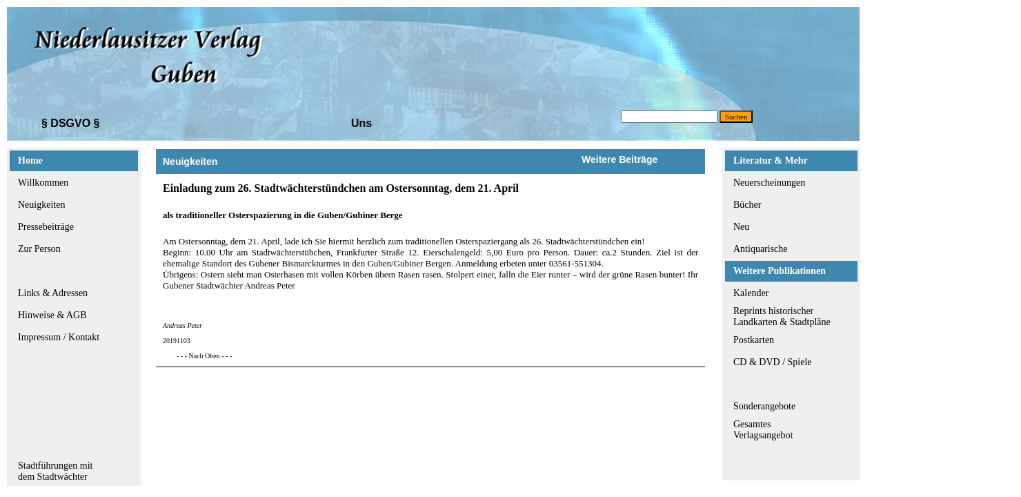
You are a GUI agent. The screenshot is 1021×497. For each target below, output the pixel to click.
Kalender (751, 293)
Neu (741, 227)
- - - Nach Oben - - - (204, 356)
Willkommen (43, 182)
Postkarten (753, 340)
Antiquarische (760, 249)
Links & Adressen (53, 293)
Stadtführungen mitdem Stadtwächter (55, 471)
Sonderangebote (764, 406)
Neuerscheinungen (769, 182)
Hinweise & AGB (52, 315)
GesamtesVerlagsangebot (763, 429)
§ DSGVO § (70, 123)
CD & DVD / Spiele (772, 362)
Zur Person (39, 249)
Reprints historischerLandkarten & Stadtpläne (782, 316)
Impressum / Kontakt (58, 337)
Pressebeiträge (46, 227)
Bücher (747, 204)
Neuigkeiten (41, 204)
